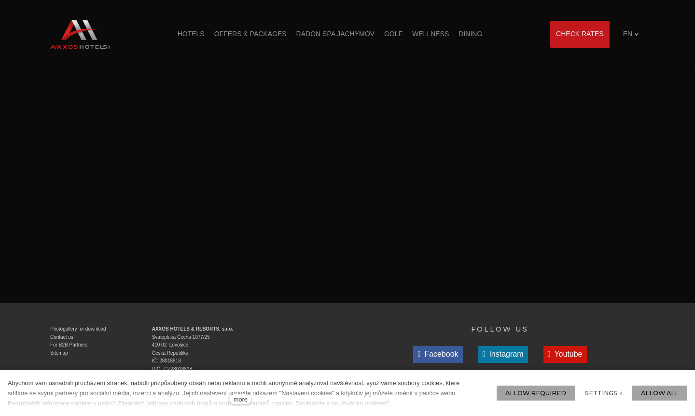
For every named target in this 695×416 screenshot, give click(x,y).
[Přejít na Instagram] (503, 354)
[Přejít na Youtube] (565, 354)
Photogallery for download (78, 329)
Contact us (61, 337)
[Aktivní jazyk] (631, 34)
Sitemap (59, 353)
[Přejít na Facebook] (437, 354)
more (241, 399)
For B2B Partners (68, 344)
